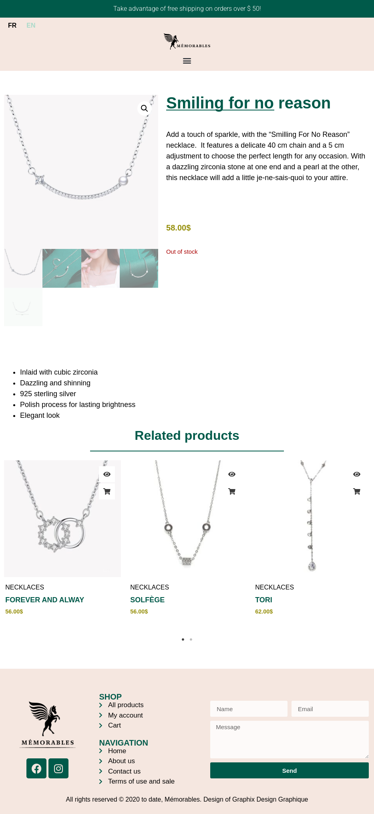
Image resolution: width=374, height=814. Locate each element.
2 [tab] (191, 640)
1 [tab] (183, 640)
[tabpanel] (62, 542)
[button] (187, 60)
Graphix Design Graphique (270, 799)
